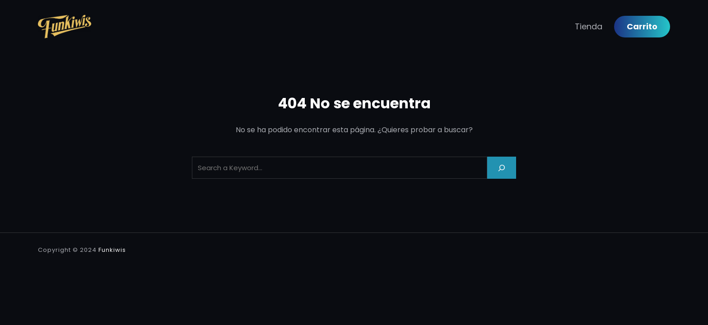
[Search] (501, 168)
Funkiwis (112, 250)
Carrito (642, 26)
